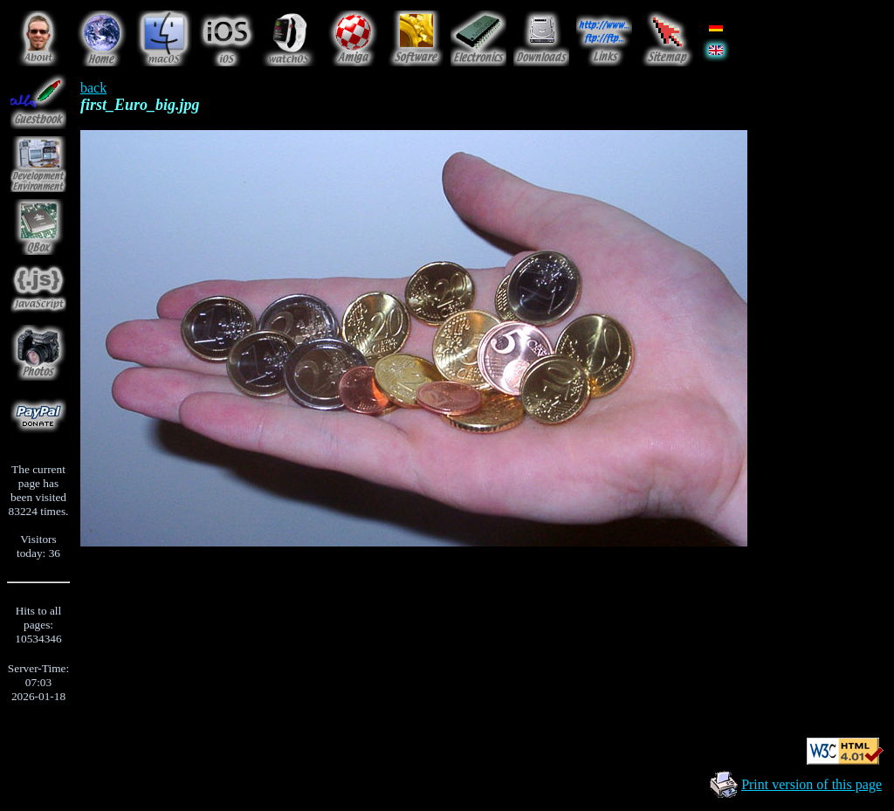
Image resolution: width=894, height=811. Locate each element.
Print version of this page (811, 784)
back (93, 87)
